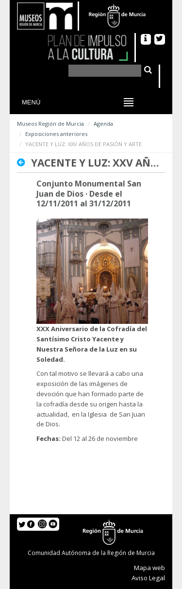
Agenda (103, 123)
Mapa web (149, 567)
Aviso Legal (148, 577)
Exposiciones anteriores (56, 133)
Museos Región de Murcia (50, 123)
